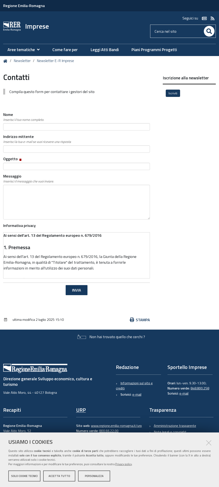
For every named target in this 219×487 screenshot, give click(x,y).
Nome (23, 117)
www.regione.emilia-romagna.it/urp (116, 425)
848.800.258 (200, 388)
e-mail (136, 394)
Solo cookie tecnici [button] (24, 476)
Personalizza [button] (94, 476)
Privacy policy (123, 464)
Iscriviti (173, 93)
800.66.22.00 (108, 430)
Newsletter (22, 61)
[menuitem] (25, 50)
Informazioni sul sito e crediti (134, 385)
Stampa (140, 320)
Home (6, 61)
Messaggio (28, 178)
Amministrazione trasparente (175, 425)
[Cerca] (209, 31)
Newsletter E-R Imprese (55, 61)
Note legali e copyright (170, 431)
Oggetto (12, 159)
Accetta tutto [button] (59, 476)
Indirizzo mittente (37, 139)
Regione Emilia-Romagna (24, 6)
